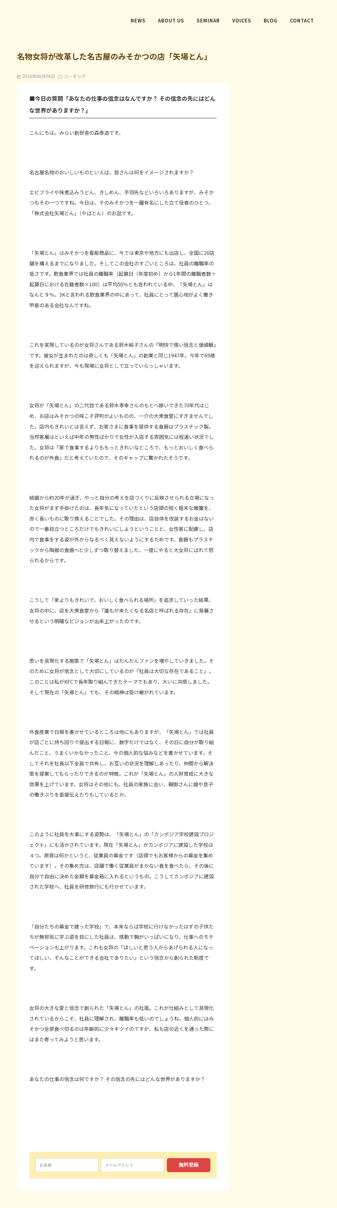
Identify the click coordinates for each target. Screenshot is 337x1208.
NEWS (138, 21)
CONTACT (302, 21)
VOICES (241, 21)
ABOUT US (171, 21)
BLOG (270, 21)
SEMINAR (208, 21)
